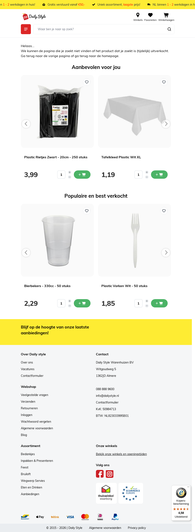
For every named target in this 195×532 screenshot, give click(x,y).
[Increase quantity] (69, 172)
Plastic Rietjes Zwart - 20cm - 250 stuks (55, 157)
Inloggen (26, 415)
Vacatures (27, 369)
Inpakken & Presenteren (37, 461)
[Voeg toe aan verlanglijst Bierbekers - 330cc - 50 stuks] (87, 211)
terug (30, 56)
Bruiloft (26, 474)
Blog (24, 435)
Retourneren (29, 408)
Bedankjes (28, 454)
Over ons (27, 362)
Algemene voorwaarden (37, 428)
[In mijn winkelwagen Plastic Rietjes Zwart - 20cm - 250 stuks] (82, 174)
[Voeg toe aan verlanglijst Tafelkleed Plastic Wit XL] (164, 82)
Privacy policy (137, 528)
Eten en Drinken (31, 487)
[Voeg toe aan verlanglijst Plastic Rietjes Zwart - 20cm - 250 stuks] (87, 82)
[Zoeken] (169, 29)
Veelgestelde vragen (34, 395)
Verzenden (28, 401)
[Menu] (188, 487)
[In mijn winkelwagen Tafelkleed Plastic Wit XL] (159, 174)
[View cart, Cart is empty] (166, 17)
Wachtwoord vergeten (36, 421)
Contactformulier (32, 376)
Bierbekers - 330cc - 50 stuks (47, 286)
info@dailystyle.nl (107, 396)
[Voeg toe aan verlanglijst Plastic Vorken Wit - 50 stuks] (164, 211)
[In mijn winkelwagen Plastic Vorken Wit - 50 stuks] (159, 303)
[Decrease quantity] (69, 177)
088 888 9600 (105, 389)
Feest (24, 467)
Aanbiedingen (30, 494)
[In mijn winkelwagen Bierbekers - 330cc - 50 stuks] (82, 303)
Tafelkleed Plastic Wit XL (121, 157)
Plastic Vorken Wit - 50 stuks (124, 286)
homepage (110, 56)
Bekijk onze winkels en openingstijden (121, 454)
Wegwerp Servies (33, 481)
